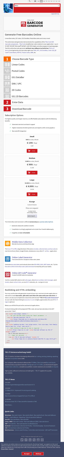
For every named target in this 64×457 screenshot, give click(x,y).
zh (59, 1)
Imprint (11, 449)
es (44, 1)
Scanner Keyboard (49, 424)
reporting (55, 354)
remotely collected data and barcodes (44, 249)
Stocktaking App (38, 424)
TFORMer (33, 360)
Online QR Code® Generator (24, 273)
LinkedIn (30, 437)
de (38, 1)
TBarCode (22, 44)
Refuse (38, 454)
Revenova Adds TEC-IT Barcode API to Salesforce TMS (21, 399)
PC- (44, 251)
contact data (17, 282)
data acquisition (13, 356)
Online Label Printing (21, 428)
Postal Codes (26, 52)
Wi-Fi (27, 282)
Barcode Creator (17, 413)
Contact (43, 441)
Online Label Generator (22, 257)
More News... (9, 403)
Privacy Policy (4, 449)
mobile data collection (12, 365)
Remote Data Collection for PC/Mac (21, 424)
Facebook (26, 437)
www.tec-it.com (29, 300)
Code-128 (51, 50)
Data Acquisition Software (34, 415)
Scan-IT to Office (13, 249)
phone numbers (39, 280)
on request (55, 365)
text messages (49, 280)
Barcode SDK (24, 417)
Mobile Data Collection (22, 241)
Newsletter (42, 437)
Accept (27, 454)
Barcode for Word (28, 413)
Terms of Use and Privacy (34, 441)
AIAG (41, 264)
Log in (53, 14)
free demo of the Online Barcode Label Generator (19, 266)
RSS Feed (34, 437)
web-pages (28, 280)
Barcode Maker (15, 417)
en (41, 1)
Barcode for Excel (39, 413)
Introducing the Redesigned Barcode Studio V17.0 (20, 383)
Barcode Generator (51, 298)
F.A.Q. (57, 14)
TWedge (29, 363)
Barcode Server (44, 419)
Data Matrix (13, 52)
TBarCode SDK (49, 42)
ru (56, 1)
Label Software (13, 415)
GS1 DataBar (43, 50)
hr (51, 1)
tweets (7, 282)
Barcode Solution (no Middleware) (27, 421)
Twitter (22, 437)
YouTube (38, 437)
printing (44, 354)
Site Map (21, 441)
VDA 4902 (37, 264)
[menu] (37, 5)
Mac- (48, 251)
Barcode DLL (12, 421)
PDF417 (19, 52)
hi (49, 1)
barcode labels (15, 264)
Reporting (22, 415)
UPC (38, 50)
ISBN (31, 52)
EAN (35, 50)
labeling (49, 354)
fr (46, 1)
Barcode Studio (50, 360)
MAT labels (47, 264)
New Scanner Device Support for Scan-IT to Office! (20, 394)
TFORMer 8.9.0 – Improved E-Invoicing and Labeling (20, 388)
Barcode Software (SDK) (31, 419)
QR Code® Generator (51, 428)
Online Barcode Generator (36, 428)
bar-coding (37, 354)
